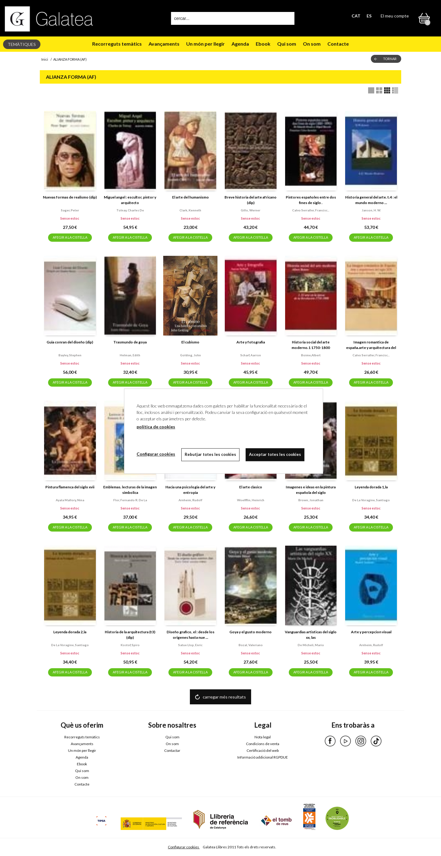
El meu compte (395, 15)
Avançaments (164, 44)
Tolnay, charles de (130, 210)
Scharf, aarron (250, 355)
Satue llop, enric (190, 645)
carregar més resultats (224, 696)
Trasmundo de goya (130, 342)
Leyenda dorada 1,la (371, 487)
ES (369, 15)
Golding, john (190, 355)
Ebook (263, 44)
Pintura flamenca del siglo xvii (69, 487)
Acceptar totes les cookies (275, 454)
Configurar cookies (184, 847)
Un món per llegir (205, 44)
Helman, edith (130, 355)
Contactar (172, 750)
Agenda (240, 44)
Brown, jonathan (310, 500)
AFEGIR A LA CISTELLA (70, 237)
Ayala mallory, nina (70, 500)
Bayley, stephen (69, 355)
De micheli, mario (311, 645)
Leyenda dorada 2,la (69, 632)
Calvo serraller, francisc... (310, 210)
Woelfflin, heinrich (250, 500)
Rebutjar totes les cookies (210, 454)
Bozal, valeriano (251, 645)
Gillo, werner (250, 210)
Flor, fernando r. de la (130, 500)
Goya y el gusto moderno (250, 632)
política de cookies (156, 426)
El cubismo (190, 342)
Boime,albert (311, 355)
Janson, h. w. (371, 210)
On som (312, 44)
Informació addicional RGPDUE (262, 757)
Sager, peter (70, 210)
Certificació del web (263, 750)
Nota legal (262, 737)
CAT (356, 15)
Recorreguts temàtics (117, 44)
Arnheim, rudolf (190, 500)
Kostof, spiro (130, 645)
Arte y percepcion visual (371, 632)
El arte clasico (250, 487)
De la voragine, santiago (371, 500)
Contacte (338, 44)
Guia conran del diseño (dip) (70, 342)
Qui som (286, 44)
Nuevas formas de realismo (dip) (70, 197)
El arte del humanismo (190, 197)
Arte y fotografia (250, 342)
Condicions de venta (262, 743)
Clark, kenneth (190, 210)
